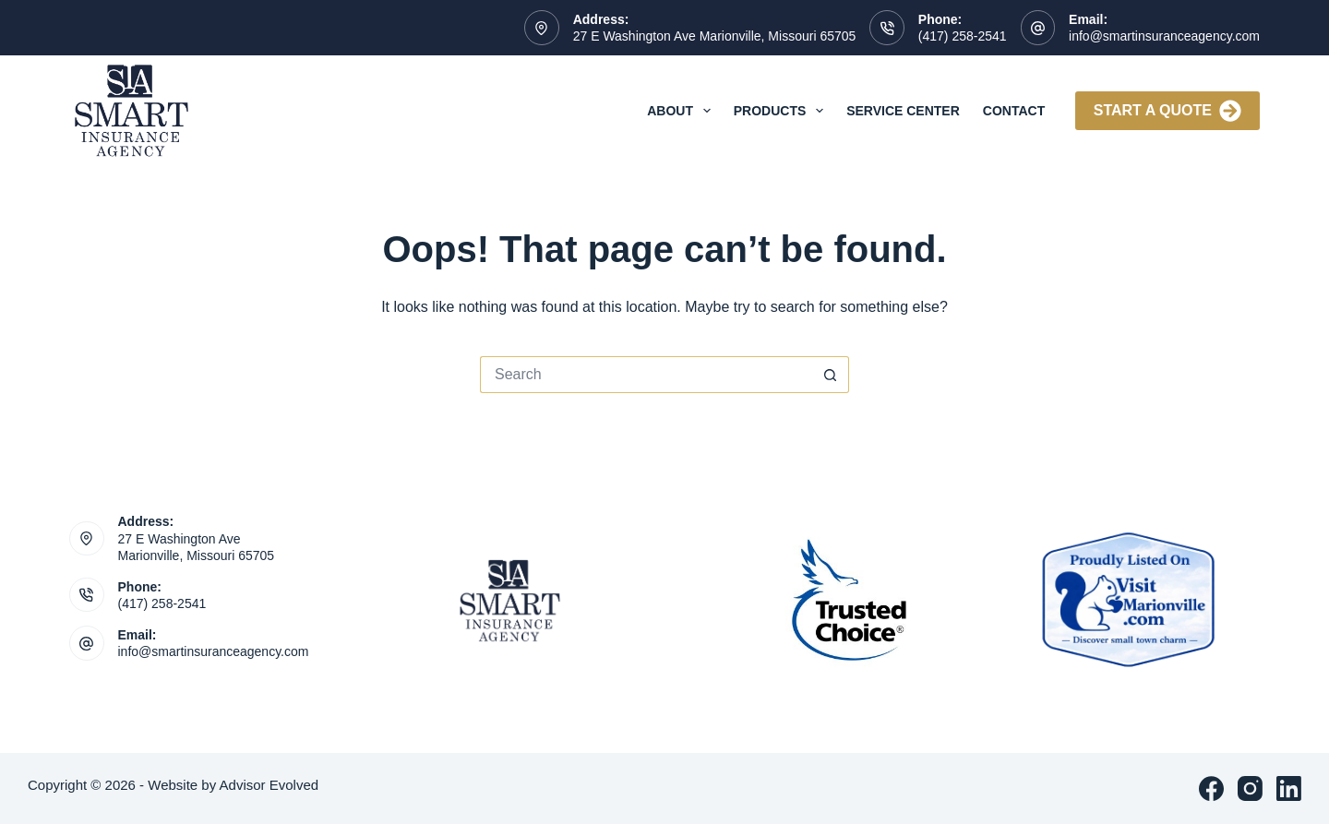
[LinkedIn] (1288, 788)
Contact (1014, 110)
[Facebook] (1211, 788)
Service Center (903, 110)
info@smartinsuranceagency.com (1164, 36)
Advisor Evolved (269, 785)
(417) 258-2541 (962, 36)
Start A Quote (1167, 111)
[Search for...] (646, 374)
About (682, 111)
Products (782, 111)
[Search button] (830, 374)
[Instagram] (1250, 788)
